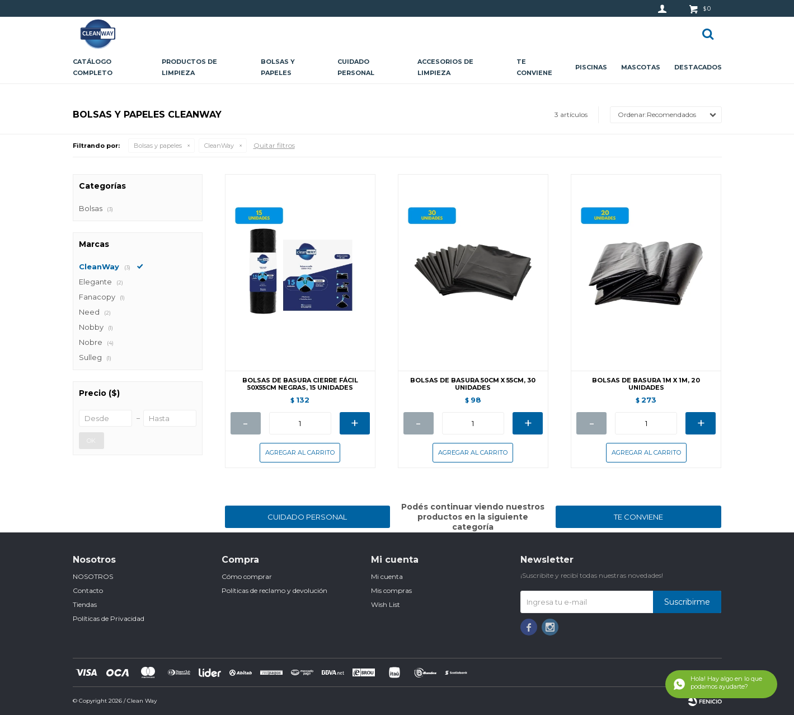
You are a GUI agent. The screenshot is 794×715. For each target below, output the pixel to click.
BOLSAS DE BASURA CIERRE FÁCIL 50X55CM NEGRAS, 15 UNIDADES (300, 384)
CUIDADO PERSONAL (307, 516)
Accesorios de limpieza (445, 67)
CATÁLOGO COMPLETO (92, 67)
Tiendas (85, 604)
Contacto (88, 590)
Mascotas (640, 67)
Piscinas (591, 67)
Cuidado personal (355, 67)
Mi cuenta (387, 576)
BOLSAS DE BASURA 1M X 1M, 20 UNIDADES (646, 384)
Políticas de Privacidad (108, 618)
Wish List (385, 604)
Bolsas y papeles (278, 67)
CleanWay (219, 145)
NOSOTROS (93, 576)
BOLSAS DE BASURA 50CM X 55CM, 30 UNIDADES (472, 384)
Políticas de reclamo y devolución (274, 590)
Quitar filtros (274, 145)
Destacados (698, 67)
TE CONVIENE (638, 516)
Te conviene (534, 67)
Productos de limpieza (189, 67)
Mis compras (391, 590)
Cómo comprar (247, 576)
